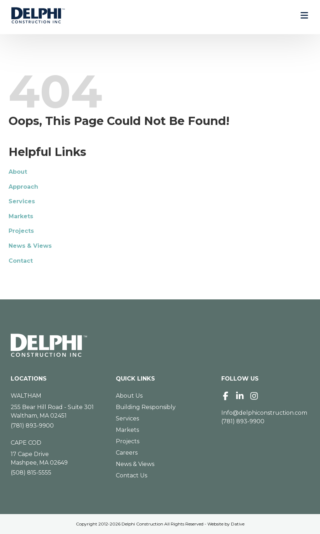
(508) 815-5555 (31, 472)
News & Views (30, 245)
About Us (129, 395)
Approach (23, 186)
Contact (21, 260)
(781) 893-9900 (32, 425)
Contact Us (131, 475)
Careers (127, 452)
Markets (21, 216)
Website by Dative (225, 524)
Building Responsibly (146, 407)
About (18, 171)
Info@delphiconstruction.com (264, 412)
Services (22, 201)
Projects (21, 230)
